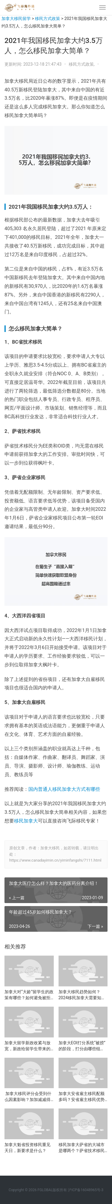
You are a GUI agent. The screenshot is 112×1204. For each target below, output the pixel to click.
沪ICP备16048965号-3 (85, 1190)
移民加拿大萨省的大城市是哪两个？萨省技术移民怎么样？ (82, 1148)
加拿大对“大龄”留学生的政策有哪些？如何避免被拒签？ (28, 995)
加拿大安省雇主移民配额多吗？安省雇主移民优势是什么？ (82, 1096)
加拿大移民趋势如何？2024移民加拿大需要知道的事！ (82, 995)
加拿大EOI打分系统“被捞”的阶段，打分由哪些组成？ (82, 1046)
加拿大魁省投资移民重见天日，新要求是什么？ (27, 1147)
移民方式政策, (82, 64)
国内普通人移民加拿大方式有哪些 (64, 789)
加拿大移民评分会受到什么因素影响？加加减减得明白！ (27, 1096)
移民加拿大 (26, 821)
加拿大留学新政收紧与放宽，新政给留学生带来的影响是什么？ (27, 1046)
